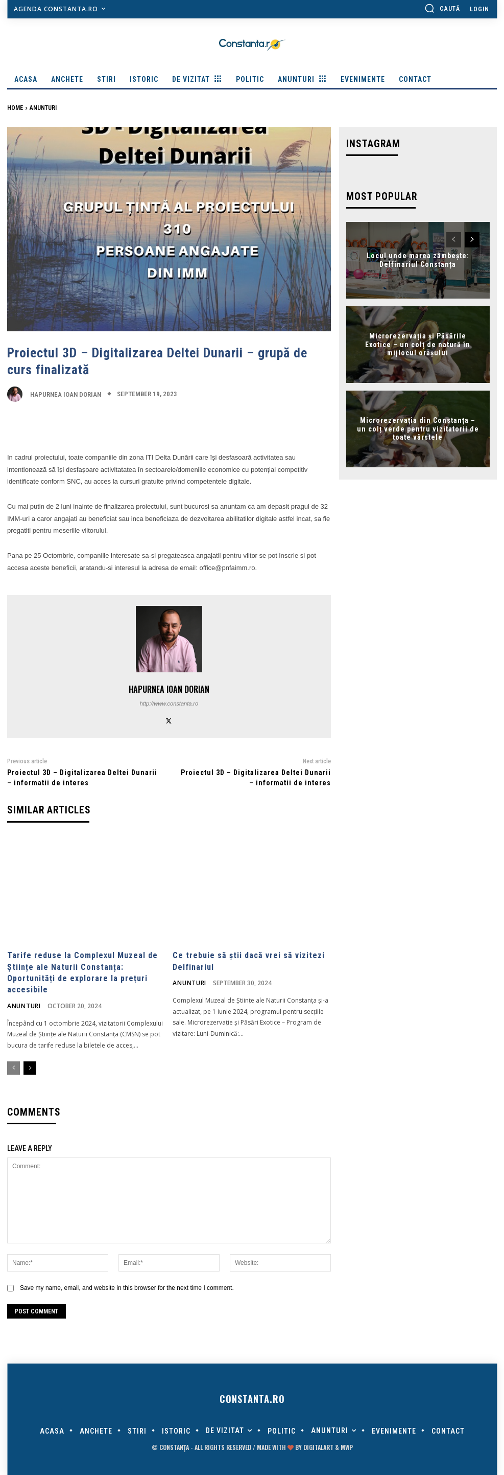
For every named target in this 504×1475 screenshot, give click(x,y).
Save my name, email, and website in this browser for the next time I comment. (127, 1285)
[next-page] (29, 1067)
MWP (347, 1445)
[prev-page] (13, 1067)
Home (15, 107)
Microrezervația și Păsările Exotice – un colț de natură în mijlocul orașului (417, 342)
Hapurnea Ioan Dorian (65, 394)
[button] (442, 8)
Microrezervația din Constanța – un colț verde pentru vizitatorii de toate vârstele (418, 427)
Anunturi (43, 107)
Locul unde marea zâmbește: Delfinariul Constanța (418, 257)
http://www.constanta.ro (169, 703)
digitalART (318, 1445)
